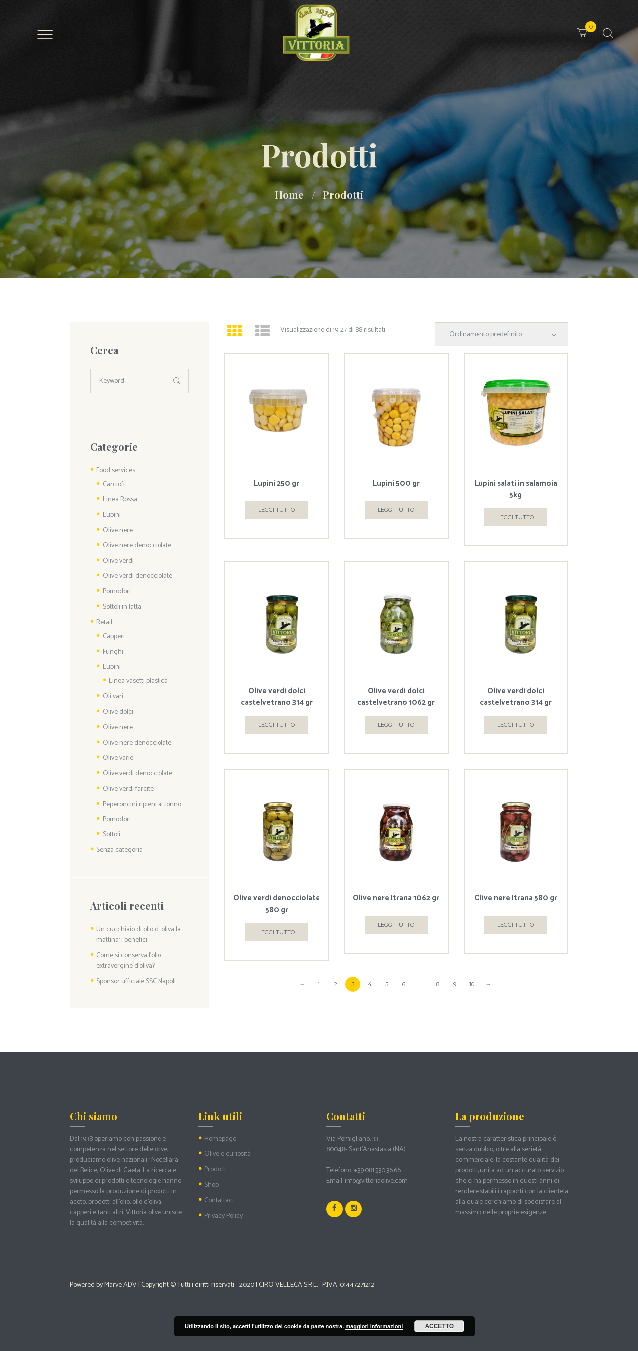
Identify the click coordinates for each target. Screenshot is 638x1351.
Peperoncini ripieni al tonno (142, 804)
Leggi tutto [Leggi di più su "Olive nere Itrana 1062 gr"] (396, 924)
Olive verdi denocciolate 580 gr (276, 904)
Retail (104, 622)
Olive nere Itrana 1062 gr (396, 898)
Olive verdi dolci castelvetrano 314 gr (277, 697)
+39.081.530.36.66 (377, 1170)
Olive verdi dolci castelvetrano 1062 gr (396, 697)
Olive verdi (118, 561)
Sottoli (111, 834)
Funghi (113, 652)
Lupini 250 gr (276, 483)
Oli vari (113, 696)
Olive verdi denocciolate (137, 576)
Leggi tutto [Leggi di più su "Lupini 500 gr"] (396, 509)
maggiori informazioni (374, 1326)
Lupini (112, 515)
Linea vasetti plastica (138, 681)
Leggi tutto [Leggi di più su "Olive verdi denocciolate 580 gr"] (276, 932)
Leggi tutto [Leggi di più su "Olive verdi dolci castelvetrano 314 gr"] (276, 724)
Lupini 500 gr (396, 483)
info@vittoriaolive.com (376, 1181)
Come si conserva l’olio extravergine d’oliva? (128, 961)
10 (471, 984)
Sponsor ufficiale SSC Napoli (136, 981)
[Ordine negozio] (501, 334)
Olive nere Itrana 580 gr (515, 898)
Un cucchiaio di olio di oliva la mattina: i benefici (138, 935)
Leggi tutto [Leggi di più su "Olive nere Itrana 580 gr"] (515, 924)
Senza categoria (119, 850)
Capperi (114, 636)
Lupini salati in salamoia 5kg (516, 489)
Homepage (220, 1139)
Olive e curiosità (227, 1154)
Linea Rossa (120, 499)
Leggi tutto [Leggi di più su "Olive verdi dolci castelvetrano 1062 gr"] (396, 724)
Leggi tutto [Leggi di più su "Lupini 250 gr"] (276, 509)
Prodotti (215, 1169)
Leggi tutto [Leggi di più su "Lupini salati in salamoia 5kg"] (515, 517)
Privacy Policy (223, 1216)
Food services (115, 470)
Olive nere (118, 530)
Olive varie (118, 758)
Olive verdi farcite (128, 789)
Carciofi (114, 484)
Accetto (439, 1326)
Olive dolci (118, 712)
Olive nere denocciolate (137, 545)
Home (289, 194)
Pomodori (117, 591)
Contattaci (219, 1200)
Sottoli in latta (122, 607)
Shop (211, 1185)
